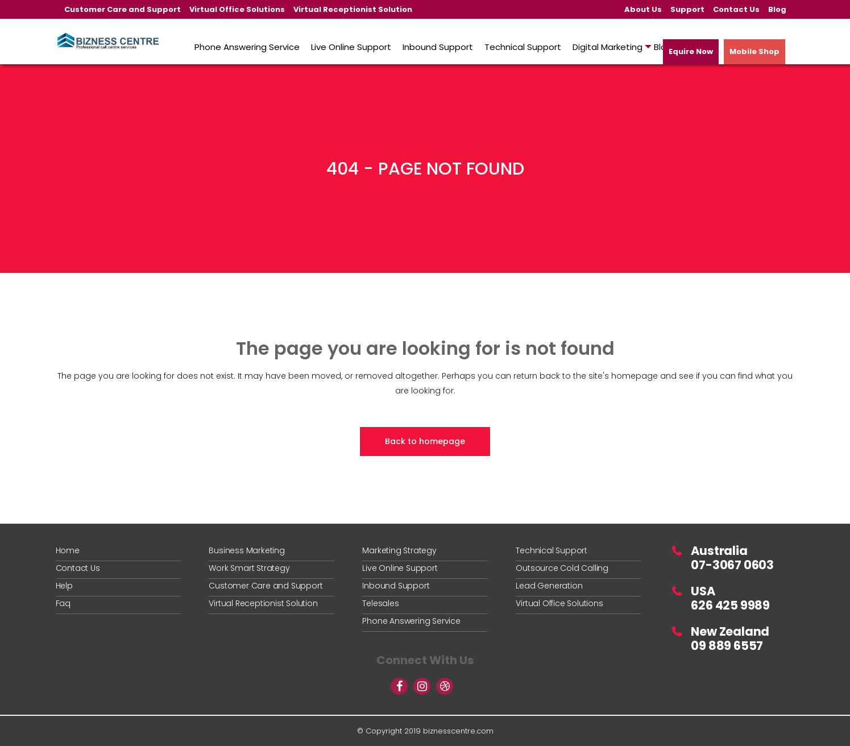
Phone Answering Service (411, 621)
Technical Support (551, 550)
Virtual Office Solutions (237, 9)
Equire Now (691, 51)
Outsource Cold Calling (562, 568)
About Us (643, 9)
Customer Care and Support (122, 9)
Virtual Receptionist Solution (352, 9)
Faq (63, 603)
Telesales (380, 603)
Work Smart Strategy (249, 568)
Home (68, 550)
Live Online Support (399, 568)
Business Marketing (246, 550)
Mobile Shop (754, 51)
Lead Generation (549, 585)
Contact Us (736, 9)
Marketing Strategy (399, 550)
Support (687, 9)
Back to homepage (425, 441)
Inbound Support (395, 585)
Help (64, 585)
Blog (777, 9)
